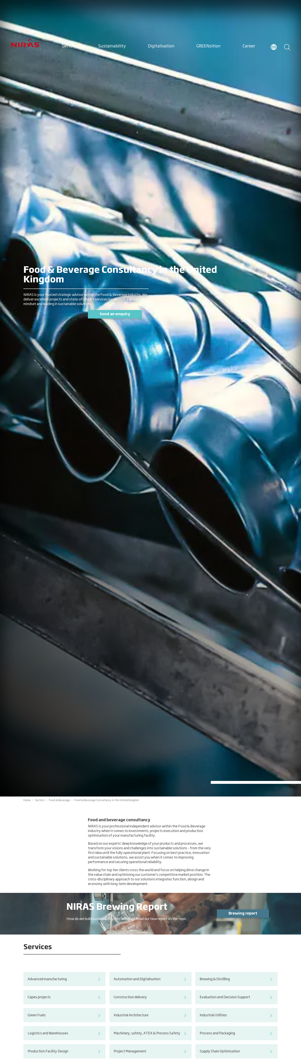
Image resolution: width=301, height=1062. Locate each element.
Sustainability (112, 46)
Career (249, 46)
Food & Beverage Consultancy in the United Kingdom (106, 800)
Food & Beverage (59, 800)
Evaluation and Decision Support (236, 1005)
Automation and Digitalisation (150, 987)
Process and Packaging (236, 1042)
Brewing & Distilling (236, 987)
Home (27, 800)
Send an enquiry (115, 314)
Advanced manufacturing (64, 987)
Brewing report (243, 922)
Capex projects (64, 1005)
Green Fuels (64, 1023)
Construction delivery (150, 1005)
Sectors (69, 46)
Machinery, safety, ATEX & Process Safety (150, 1042)
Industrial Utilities (236, 1023)
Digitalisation (161, 46)
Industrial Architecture (150, 1023)
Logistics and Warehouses (64, 1042)
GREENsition (208, 46)
